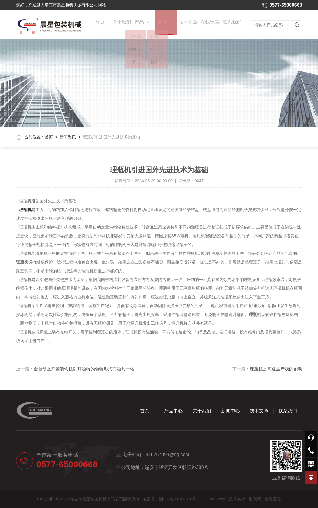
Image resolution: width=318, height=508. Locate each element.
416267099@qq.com (167, 454)
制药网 (255, 499)
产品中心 (143, 23)
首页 (99, 23)
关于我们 (122, 23)
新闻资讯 (68, 137)
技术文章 (188, 23)
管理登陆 (273, 499)
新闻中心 (166, 30)
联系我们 (232, 23)
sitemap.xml (214, 499)
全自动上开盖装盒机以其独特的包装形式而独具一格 (84, 368)
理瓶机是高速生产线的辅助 (276, 368)
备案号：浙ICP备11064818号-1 (171, 499)
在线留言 (210, 23)
